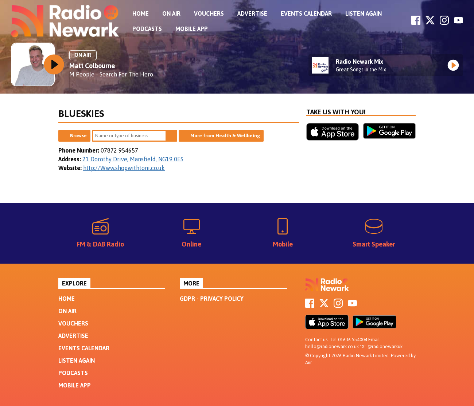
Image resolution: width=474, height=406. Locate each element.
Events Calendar (306, 13)
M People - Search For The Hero (111, 74)
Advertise (252, 13)
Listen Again (363, 13)
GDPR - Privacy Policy (212, 298)
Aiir (308, 362)
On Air (171, 13)
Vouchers (209, 13)
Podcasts (147, 28)
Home (140, 13)
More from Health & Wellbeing (225, 135)
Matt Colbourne (92, 66)
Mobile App (191, 28)
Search (171, 136)
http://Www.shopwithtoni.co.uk (124, 168)
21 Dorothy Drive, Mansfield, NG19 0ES (132, 159)
